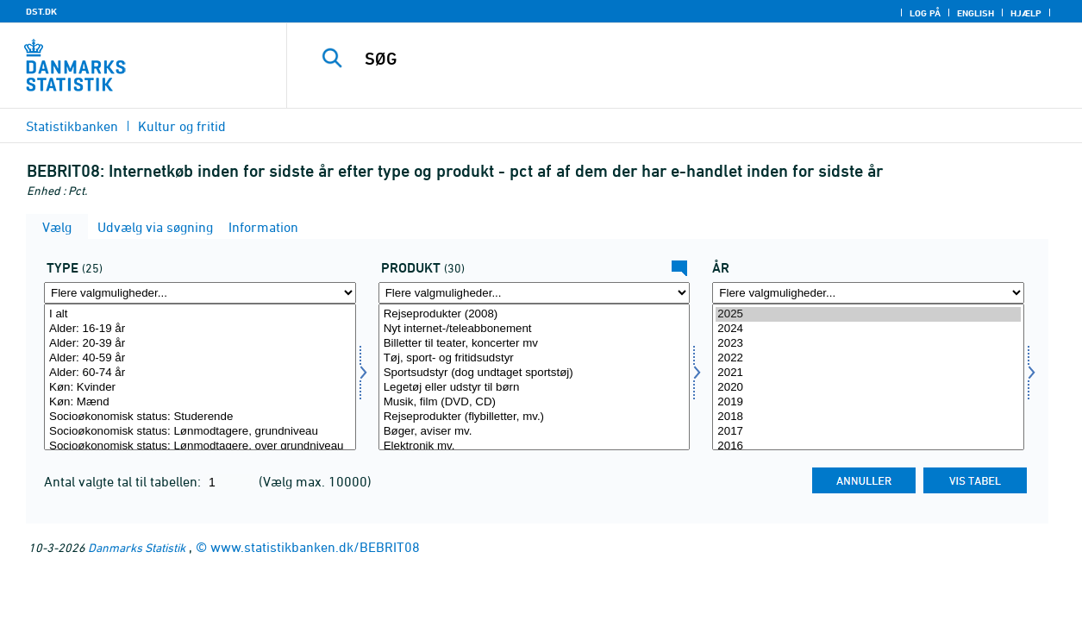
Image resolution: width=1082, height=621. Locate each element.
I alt (200, 314)
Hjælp (1025, 13)
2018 (868, 417)
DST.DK (41, 11)
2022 (868, 358)
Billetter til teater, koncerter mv (534, 343)
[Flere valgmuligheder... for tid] (868, 293)
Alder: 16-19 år (200, 329)
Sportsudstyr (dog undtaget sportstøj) (534, 373)
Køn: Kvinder (200, 387)
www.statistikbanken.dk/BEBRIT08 (315, 547)
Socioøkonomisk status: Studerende (200, 417)
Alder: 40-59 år (200, 358)
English (975, 13)
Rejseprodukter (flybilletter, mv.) (534, 417)
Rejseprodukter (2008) (534, 314)
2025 (868, 314)
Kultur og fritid (182, 126)
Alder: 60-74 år (200, 373)
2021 (868, 373)
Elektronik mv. (534, 446)
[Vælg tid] (868, 377)
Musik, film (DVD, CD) (534, 402)
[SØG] (672, 58)
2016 (868, 446)
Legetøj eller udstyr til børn (534, 387)
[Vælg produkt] (534, 377)
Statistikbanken (72, 126)
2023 (868, 343)
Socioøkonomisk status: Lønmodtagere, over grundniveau (200, 446)
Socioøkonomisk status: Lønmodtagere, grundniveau (200, 431)
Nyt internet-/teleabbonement (534, 329)
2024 (868, 329)
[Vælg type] (200, 377)
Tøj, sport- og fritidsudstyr (534, 358)
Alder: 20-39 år (200, 343)
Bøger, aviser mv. (534, 431)
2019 (868, 402)
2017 (868, 431)
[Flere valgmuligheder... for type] (200, 293)
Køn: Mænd (200, 402)
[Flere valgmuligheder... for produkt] (534, 293)
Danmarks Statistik (136, 547)
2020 (868, 387)
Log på (925, 13)
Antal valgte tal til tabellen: (124, 481)
